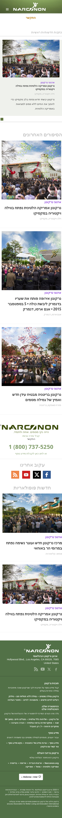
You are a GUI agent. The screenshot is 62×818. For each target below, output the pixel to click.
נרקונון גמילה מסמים (49, 696)
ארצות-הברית (35, 763)
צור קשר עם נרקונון (50, 746)
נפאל (38, 766)
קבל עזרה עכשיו (31, 436)
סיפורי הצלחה (14, 700)
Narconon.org (52, 763)
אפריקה (29, 766)
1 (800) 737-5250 (31, 446)
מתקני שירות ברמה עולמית (39, 723)
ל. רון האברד (36, 726)
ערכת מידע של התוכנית (36, 743)
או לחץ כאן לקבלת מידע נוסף (31, 453)
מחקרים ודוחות (51, 726)
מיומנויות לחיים (30, 700)
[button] (31, 778)
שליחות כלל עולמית (38, 719)
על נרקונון (54, 719)
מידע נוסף (54, 743)
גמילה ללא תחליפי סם (26, 696)
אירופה (23, 763)
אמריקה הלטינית (51, 766)
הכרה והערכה (17, 723)
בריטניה (13, 763)
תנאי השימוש (47, 792)
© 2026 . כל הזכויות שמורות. (39, 790)
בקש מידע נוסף (15, 743)
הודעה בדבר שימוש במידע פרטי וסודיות (24, 792)
